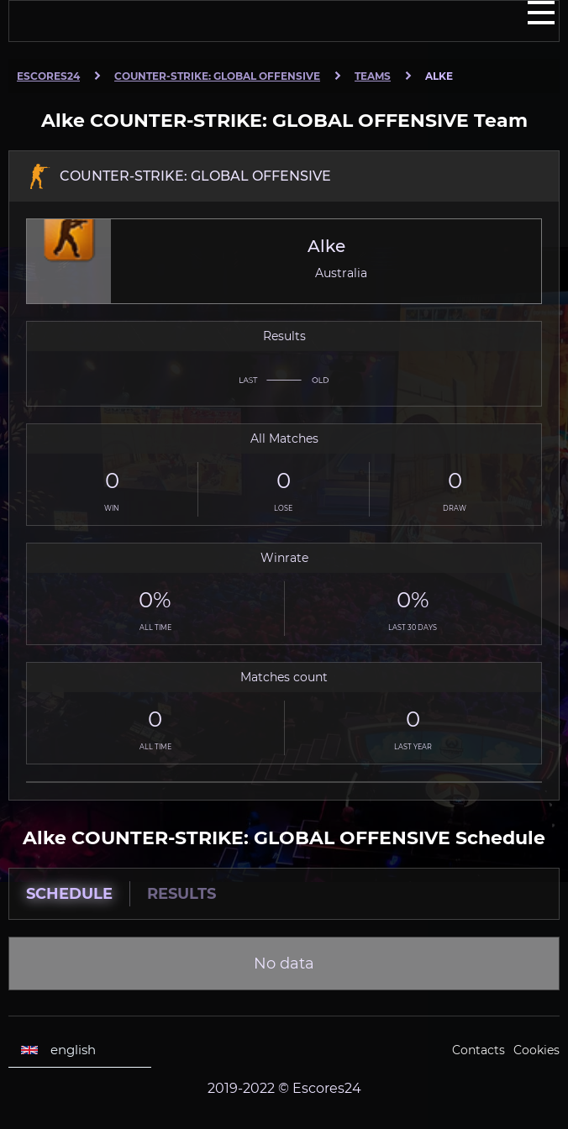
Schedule (69, 894)
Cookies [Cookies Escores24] (536, 1050)
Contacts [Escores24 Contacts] (478, 1050)
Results (181, 894)
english (58, 1050)
